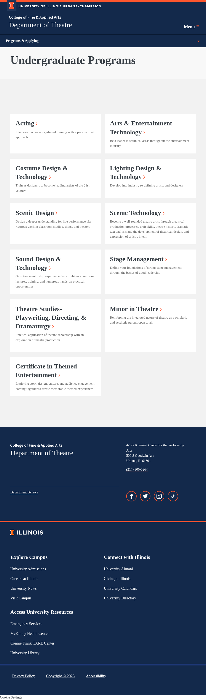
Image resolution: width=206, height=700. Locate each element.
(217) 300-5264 (137, 469)
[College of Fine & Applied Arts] (52, 18)
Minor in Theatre (136, 309)
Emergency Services (26, 624)
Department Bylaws (24, 492)
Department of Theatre (40, 25)
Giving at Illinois (117, 579)
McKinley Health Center (29, 633)
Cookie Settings (11, 697)
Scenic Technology (137, 212)
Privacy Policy (23, 676)
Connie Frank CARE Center (32, 643)
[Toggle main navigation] (191, 27)
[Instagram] (159, 496)
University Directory (120, 598)
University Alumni (118, 569)
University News (23, 588)
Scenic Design (36, 212)
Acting (26, 123)
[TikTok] (173, 496)
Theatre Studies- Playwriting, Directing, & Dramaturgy (51, 317)
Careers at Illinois (24, 579)
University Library (24, 653)
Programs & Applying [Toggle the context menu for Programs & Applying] (103, 40)
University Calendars (120, 588)
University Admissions (28, 569)
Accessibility (96, 676)
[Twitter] (145, 496)
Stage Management (138, 259)
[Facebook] (131, 496)
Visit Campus (20, 598)
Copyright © (60, 676)
